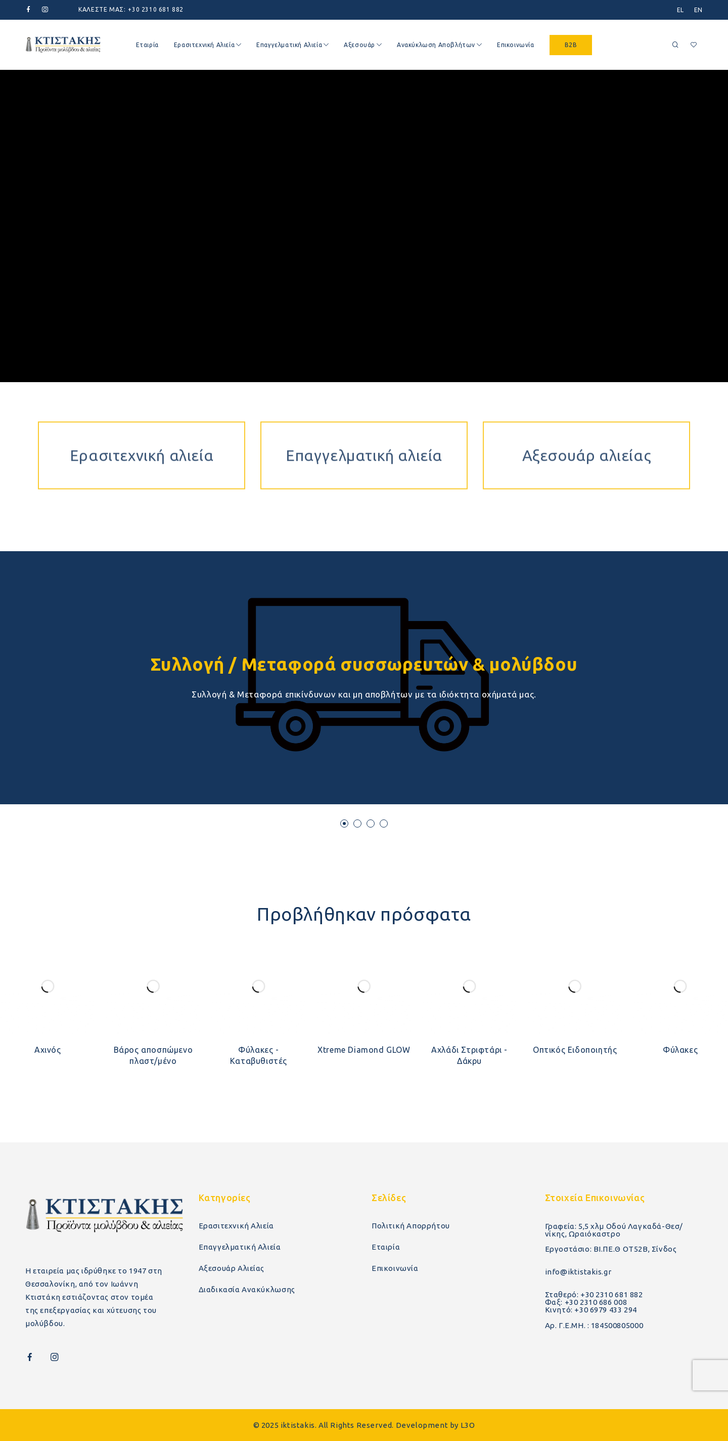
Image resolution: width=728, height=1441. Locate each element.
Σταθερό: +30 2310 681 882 (594, 1294)
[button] (344, 823)
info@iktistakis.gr (578, 1271)
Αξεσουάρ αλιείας (586, 411)
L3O (468, 1425)
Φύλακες (680, 1049)
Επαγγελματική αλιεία (364, 411)
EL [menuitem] (680, 10)
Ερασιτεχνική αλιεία (141, 411)
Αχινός (47, 1049)
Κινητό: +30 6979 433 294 (591, 1309)
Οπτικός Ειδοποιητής (575, 1049)
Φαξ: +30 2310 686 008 (586, 1302)
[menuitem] (680, 10)
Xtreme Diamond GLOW (363, 1049)
